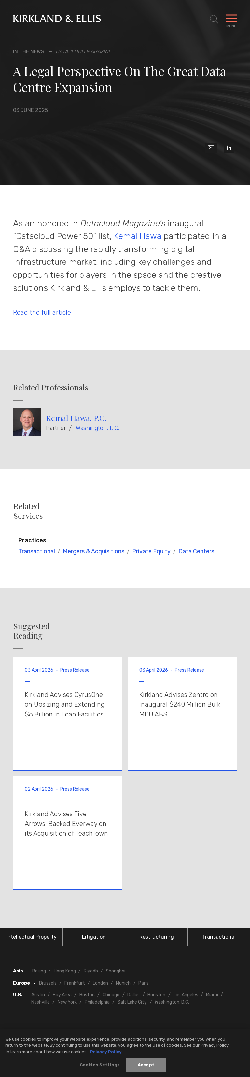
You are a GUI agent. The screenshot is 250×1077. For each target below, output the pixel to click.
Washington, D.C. (97, 428)
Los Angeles (186, 995)
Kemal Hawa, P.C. (76, 418)
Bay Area (62, 995)
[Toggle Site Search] (214, 19)
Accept (146, 1067)
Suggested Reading (31, 631)
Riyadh (91, 971)
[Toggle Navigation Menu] (231, 19)
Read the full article (42, 312)
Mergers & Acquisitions (93, 551)
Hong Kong (65, 971)
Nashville (40, 1002)
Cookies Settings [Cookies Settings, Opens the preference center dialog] (100, 1067)
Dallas (133, 995)
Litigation (94, 937)
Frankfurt (74, 983)
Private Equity (151, 551)
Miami (212, 995)
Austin (38, 995)
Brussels (48, 983)
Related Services (28, 511)
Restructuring (156, 937)
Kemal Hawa (137, 236)
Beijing (39, 971)
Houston (156, 995)
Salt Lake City (132, 1002)
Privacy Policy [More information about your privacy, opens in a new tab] (106, 1053)
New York (67, 1002)
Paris (143, 983)
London (100, 983)
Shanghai (115, 971)
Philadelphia (97, 1002)
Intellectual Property (31, 937)
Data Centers (196, 551)
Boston (87, 995)
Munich (123, 983)
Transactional (36, 551)
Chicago (111, 995)
